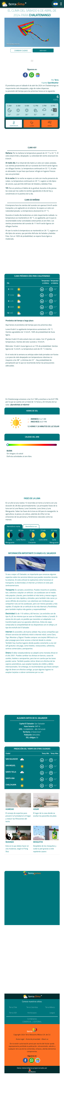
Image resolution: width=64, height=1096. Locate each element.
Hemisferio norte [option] (13, 526)
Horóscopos (32, 1012)
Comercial (27, 1021)
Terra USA (13, 1012)
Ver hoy (43, 50)
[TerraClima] (55, 4)
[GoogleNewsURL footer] (37, 1060)
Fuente (50, 82)
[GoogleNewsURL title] (37, 74)
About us (45, 1039)
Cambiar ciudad (21, 50)
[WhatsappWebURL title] (31, 74)
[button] (61, 3)
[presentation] (55, 110)
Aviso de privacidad (33, 1039)
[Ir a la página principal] (14, 3)
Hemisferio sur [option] (31, 526)
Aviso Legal (20, 1039)
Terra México (50, 1007)
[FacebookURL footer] (25, 1060)
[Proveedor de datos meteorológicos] (32, 1070)
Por (54, 79)
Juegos (52, 1012)
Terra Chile (13, 1007)
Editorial (37, 1021)
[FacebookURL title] (25, 74)
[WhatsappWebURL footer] (31, 1060)
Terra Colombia (32, 1007)
